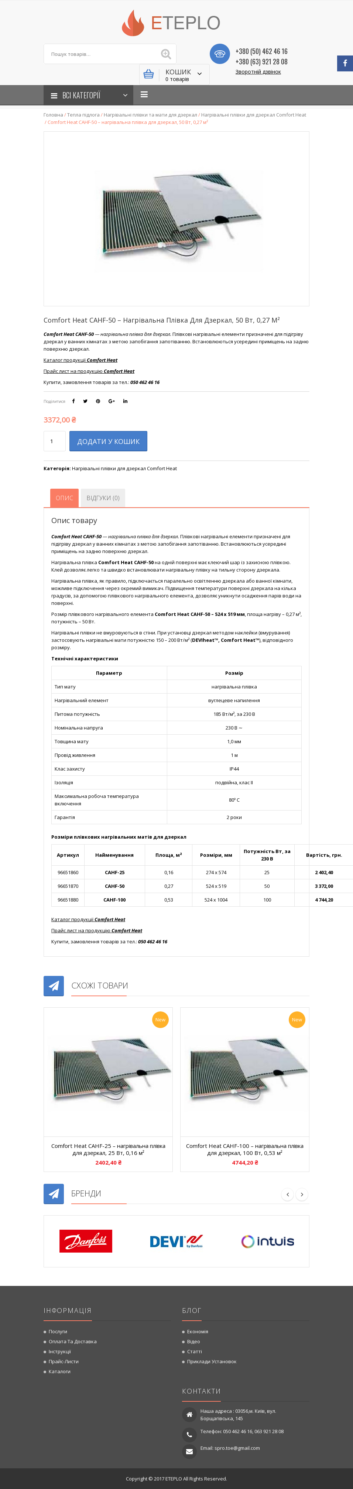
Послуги (58, 1331)
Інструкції (60, 1351)
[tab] (64, 498)
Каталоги (60, 1371)
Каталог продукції (88, 919)
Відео (193, 1341)
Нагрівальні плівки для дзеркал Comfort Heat (253, 114)
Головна (53, 114)
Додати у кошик (108, 441)
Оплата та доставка (73, 1341)
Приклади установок (212, 1361)
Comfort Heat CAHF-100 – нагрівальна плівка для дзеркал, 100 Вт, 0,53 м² (245, 1149)
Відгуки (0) (103, 498)
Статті (194, 1351)
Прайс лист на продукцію (96, 930)
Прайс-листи (64, 1361)
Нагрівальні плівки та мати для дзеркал (150, 114)
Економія (197, 1331)
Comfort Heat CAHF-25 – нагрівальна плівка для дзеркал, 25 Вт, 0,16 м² (108, 1149)
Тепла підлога (83, 114)
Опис (64, 498)
